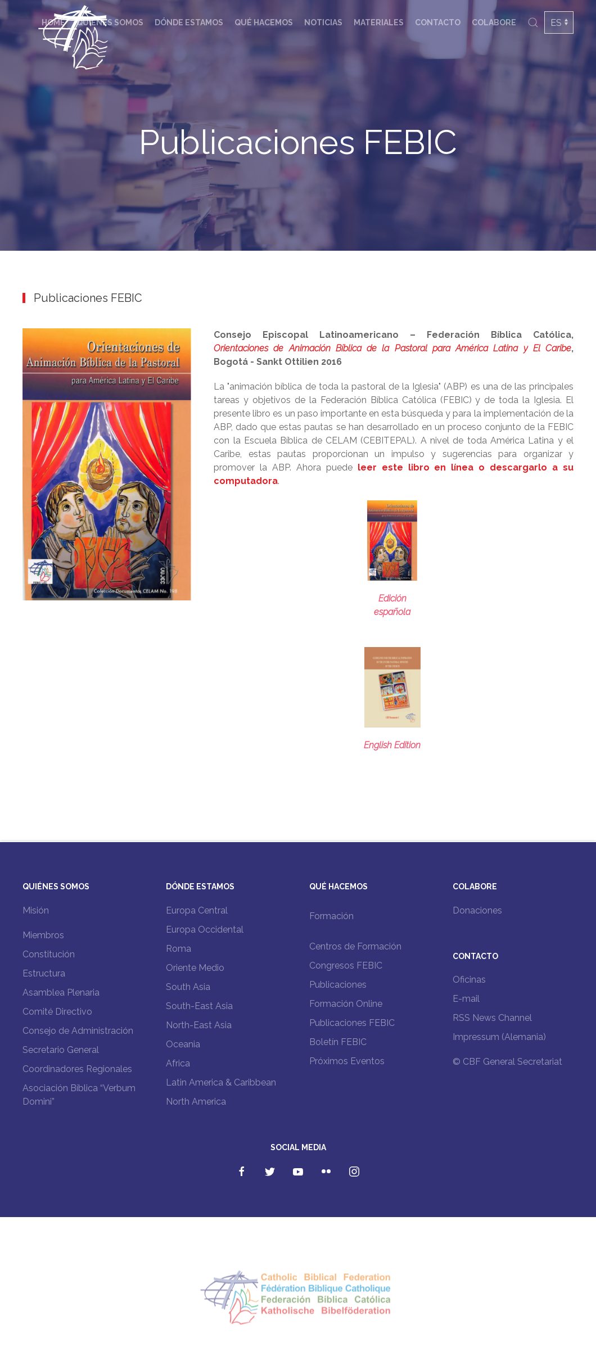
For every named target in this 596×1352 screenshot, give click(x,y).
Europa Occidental (204, 929)
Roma (178, 948)
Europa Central (197, 910)
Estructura (43, 973)
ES (556, 22)
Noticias (323, 22)
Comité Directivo (57, 1011)
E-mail (466, 998)
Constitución (48, 954)
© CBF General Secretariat (507, 1061)
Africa (178, 1063)
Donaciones (477, 910)
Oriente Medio (195, 967)
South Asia (188, 987)
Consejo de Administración (77, 1030)
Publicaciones (338, 984)
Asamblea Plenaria (61, 992)
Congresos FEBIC (345, 965)
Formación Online (345, 1003)
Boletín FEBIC (338, 1042)
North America (196, 1101)
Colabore (494, 22)
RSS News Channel (492, 1017)
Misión (35, 910)
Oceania (183, 1044)
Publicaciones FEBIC (352, 1023)
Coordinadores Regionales (77, 1069)
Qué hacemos (263, 22)
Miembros (43, 935)
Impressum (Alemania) (499, 1037)
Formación (331, 916)
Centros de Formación (355, 946)
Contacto (437, 22)
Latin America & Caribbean (221, 1082)
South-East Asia (199, 1006)
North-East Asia (199, 1025)
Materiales (379, 22)
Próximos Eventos (347, 1061)
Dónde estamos (189, 22)
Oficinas (469, 979)
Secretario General (60, 1049)
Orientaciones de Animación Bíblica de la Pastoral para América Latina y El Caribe (392, 348)
